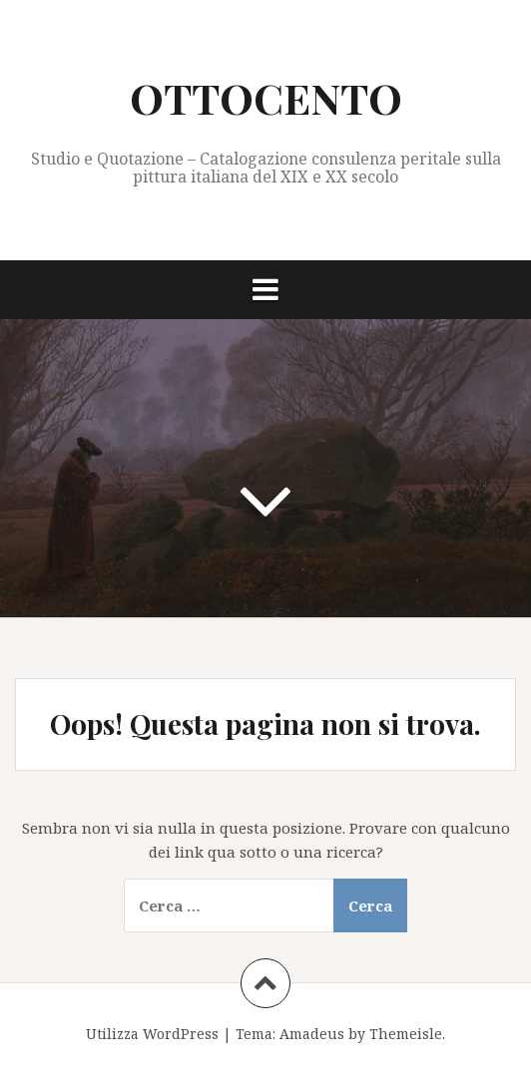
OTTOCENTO (266, 98)
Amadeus (311, 1033)
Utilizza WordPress (152, 1033)
